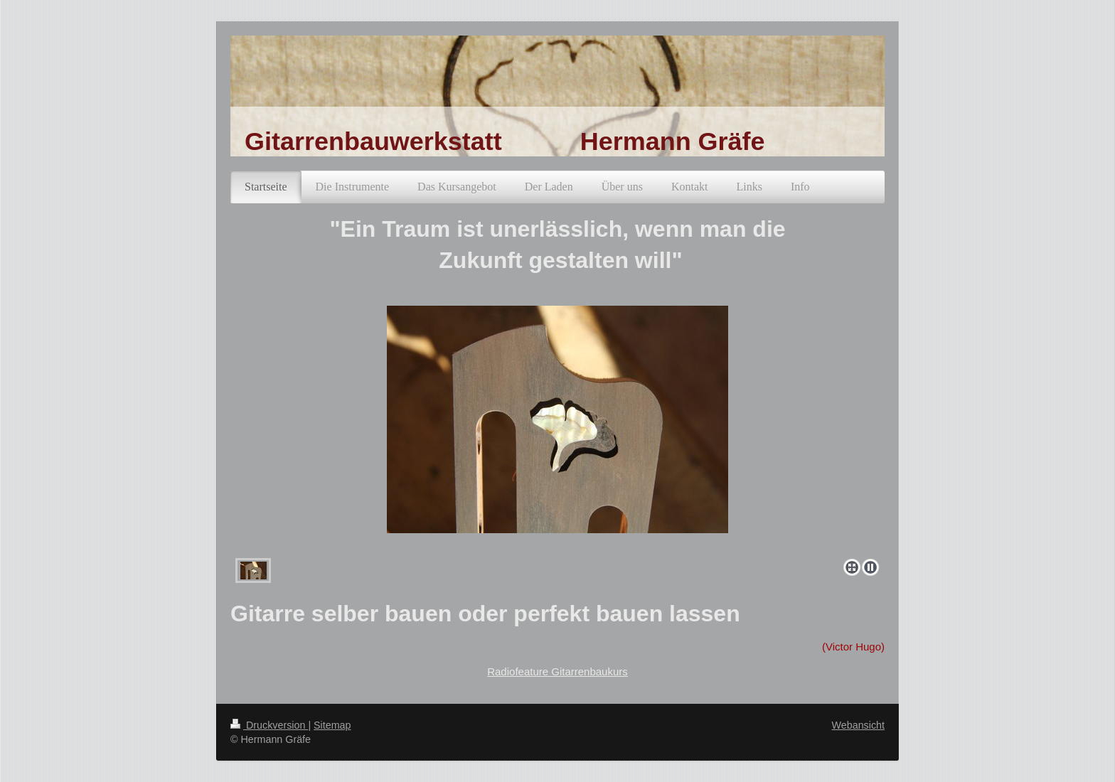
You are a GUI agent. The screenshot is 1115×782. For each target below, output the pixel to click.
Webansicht (858, 725)
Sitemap (332, 725)
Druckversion (269, 725)
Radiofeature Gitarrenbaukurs (557, 671)
